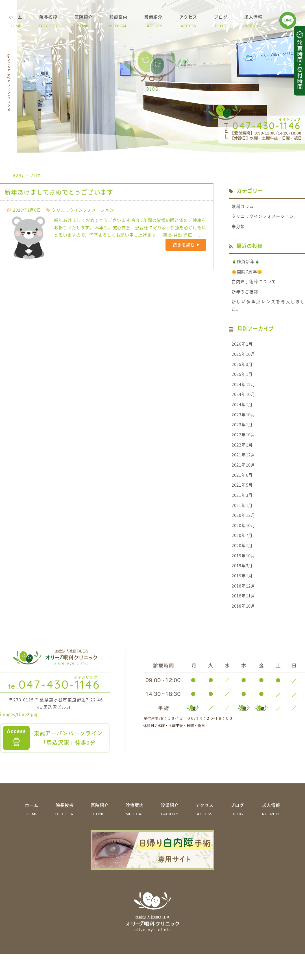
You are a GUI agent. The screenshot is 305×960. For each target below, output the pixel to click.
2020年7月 (242, 541)
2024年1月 (242, 407)
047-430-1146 (54, 690)
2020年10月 (243, 530)
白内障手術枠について (254, 282)
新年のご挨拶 (245, 293)
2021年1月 (242, 510)
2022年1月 (242, 448)
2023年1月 (242, 428)
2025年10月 (243, 356)
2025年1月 (242, 377)
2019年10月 (243, 561)
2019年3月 (242, 571)
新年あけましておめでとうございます (59, 191)
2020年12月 (243, 520)
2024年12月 (243, 387)
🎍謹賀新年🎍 (246, 262)
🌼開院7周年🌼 (247, 272)
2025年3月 (242, 366)
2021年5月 (242, 489)
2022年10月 (243, 438)
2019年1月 (242, 581)
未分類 (238, 227)
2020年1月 (242, 551)
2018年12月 (243, 592)
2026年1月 (242, 346)
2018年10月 (243, 612)
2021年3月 (242, 500)
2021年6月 (242, 479)
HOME (18, 175)
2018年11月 (243, 602)
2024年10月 (243, 397)
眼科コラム (243, 206)
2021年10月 (243, 469)
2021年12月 (243, 459)
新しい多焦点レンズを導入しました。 (268, 307)
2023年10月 (243, 418)
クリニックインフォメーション (83, 210)
